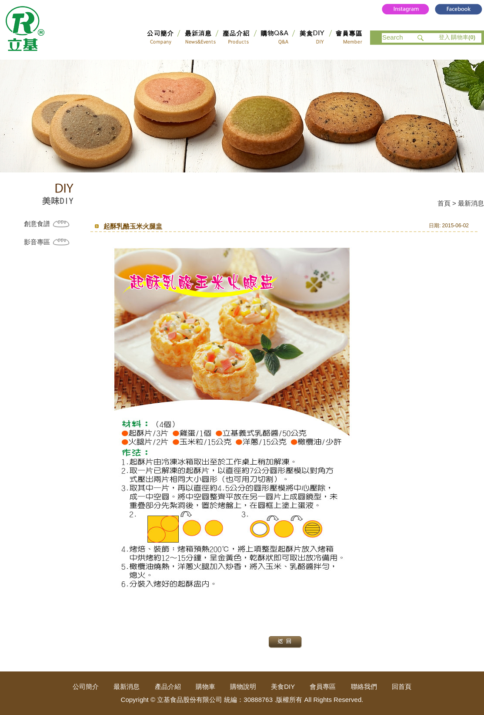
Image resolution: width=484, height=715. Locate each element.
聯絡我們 (364, 686)
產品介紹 (168, 686)
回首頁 (401, 686)
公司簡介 (86, 686)
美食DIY (283, 686)
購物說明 (243, 686)
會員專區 (323, 686)
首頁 (444, 203)
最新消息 (126, 686)
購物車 (463, 37)
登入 (444, 37)
